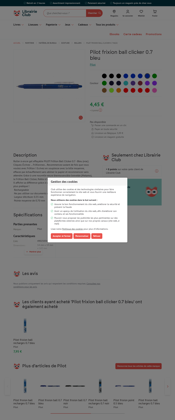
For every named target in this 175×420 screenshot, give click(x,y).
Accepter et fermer (62, 236)
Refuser (96, 236)
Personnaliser (81, 236)
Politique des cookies (72, 228)
